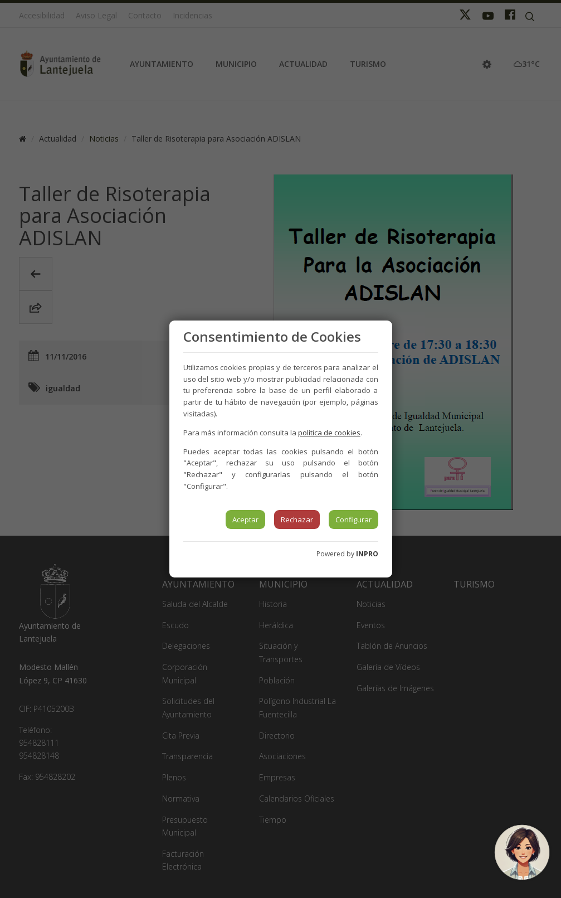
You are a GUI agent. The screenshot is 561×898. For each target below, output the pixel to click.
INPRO (367, 554)
